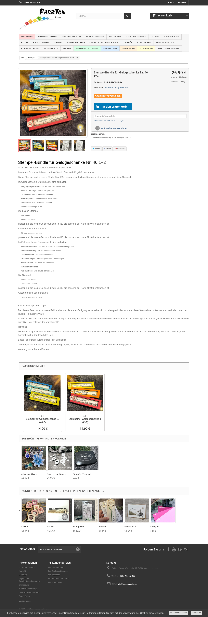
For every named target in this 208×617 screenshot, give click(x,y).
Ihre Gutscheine (55, 582)
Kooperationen (30, 48)
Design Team (110, 48)
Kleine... (25, 526)
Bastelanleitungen (87, 48)
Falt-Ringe (115, 36)
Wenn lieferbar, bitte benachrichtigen (109, 120)
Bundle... (103, 526)
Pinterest (120, 149)
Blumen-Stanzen (47, 36)
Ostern (155, 36)
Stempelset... (79, 526)
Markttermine (25, 601)
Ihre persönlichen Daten (58, 578)
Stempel (58, 42)
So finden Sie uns (27, 567)
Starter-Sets (144, 42)
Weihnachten (171, 36)
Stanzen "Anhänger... (57, 474)
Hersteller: (99, 87)
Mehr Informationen (178, 613)
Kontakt (171, 2)
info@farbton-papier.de (127, 584)
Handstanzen (41, 42)
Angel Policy (24, 596)
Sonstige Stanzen (136, 36)
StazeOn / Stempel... (83, 474)
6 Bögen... (155, 526)
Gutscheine (128, 48)
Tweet (96, 149)
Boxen (24, 42)
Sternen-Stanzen (71, 36)
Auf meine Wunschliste (114, 128)
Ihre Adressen (54, 575)
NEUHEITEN (27, 36)
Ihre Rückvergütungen (58, 571)
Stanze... (51, 526)
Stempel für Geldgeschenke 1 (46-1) (85, 421)
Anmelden (182, 2)
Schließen (196, 613)
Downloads (51, 48)
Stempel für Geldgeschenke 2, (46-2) (42, 421)
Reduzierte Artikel (168, 48)
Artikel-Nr (98, 82)
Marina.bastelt (165, 42)
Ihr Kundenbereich (59, 562)
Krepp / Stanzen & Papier (103, 42)
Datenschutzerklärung (29, 592)
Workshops (146, 48)
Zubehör (127, 42)
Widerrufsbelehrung (28, 589)
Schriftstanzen (95, 36)
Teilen (107, 149)
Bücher (67, 48)
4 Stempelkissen (29, 474)
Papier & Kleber (76, 42)
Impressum (24, 585)
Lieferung (23, 575)
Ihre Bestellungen (55, 567)
